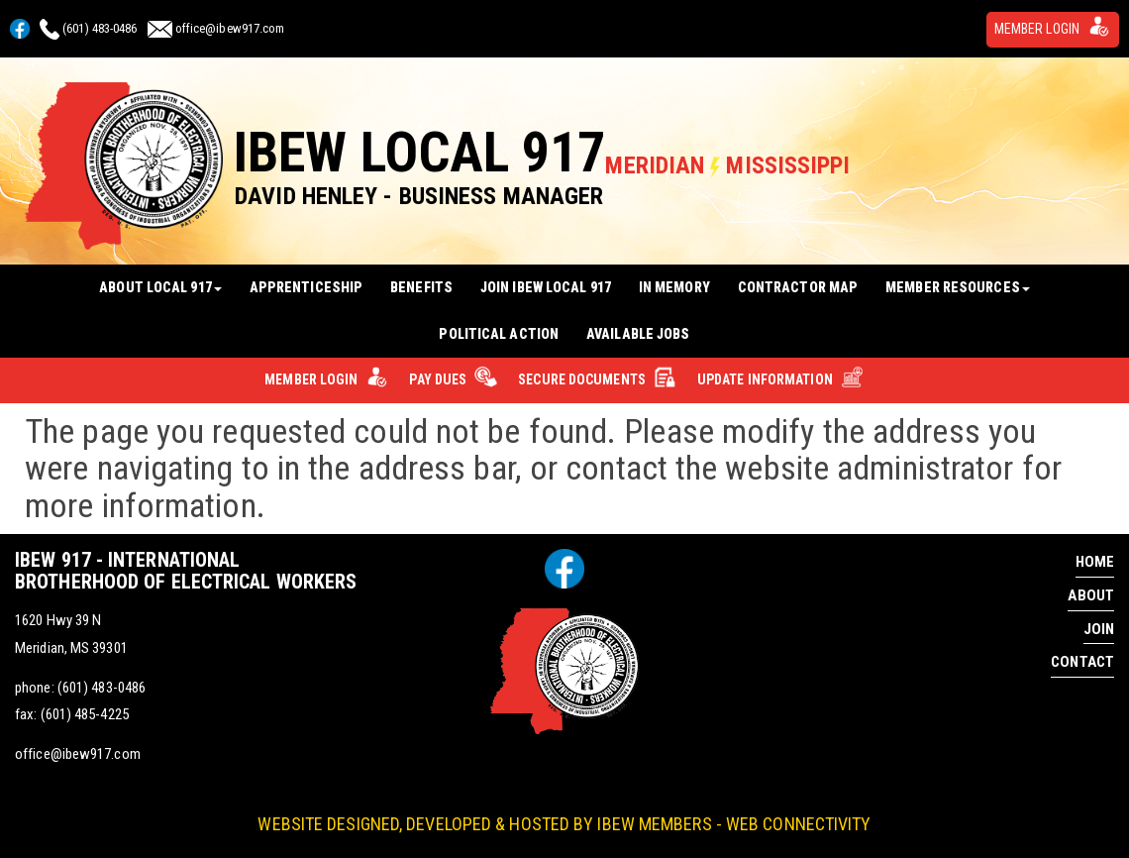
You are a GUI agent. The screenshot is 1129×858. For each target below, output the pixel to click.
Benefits (421, 287)
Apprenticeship (306, 287)
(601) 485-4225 (85, 714)
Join (1098, 629)
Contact (1082, 662)
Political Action (499, 334)
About (1091, 595)
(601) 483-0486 (99, 28)
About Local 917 (160, 287)
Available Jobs (637, 334)
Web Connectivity (799, 823)
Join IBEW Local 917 (545, 287)
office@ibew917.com (230, 28)
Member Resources (957, 287)
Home (1095, 562)
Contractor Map (798, 287)
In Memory (674, 287)
